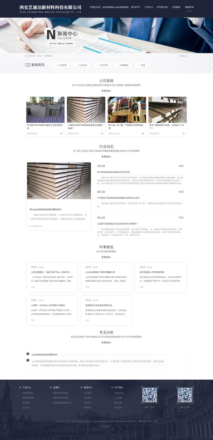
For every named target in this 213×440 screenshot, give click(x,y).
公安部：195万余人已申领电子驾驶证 (48, 305)
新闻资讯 (49, 56)
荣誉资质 (118, 407)
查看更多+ (106, 91)
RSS (150, 421)
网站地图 (142, 421)
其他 (143, 65)
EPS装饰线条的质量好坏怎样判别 (113, 172)
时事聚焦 (124, 65)
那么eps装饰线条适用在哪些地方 (46, 209)
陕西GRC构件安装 (61, 398)
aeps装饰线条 (28, 398)
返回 (183, 56)
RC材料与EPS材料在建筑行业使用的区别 (45, 126)
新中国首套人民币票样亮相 (152, 272)
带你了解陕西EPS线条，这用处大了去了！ (166, 126)
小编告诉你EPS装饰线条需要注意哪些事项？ (85, 126)
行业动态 (83, 65)
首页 (39, 56)
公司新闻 (62, 65)
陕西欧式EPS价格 (60, 393)
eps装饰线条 (27, 393)
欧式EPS (26, 407)
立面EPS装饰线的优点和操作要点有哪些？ (118, 224)
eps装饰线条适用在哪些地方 (45, 354)
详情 (33, 287)
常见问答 (104, 65)
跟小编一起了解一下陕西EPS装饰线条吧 (126, 126)
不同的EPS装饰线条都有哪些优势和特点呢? (118, 198)
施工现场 (118, 402)
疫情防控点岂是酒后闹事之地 (98, 305)
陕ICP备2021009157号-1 (125, 421)
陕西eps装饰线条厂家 (62, 402)
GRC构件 (26, 402)
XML (156, 421)
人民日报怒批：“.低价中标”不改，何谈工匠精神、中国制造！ (52, 272)
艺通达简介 (119, 393)
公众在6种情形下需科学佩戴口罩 (100, 272)
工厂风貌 (118, 398)
